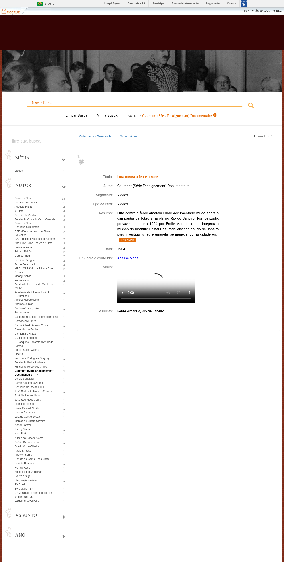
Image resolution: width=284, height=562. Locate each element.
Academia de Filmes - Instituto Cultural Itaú (32, 294)
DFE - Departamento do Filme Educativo (32, 233)
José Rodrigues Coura (28, 399)
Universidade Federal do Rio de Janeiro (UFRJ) (33, 494)
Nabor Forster (23, 425)
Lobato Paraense (25, 412)
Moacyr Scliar (23, 276)
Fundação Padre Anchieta (30, 362)
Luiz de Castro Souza (27, 416)
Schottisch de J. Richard (29, 471)
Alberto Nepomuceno (27, 299)
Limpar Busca (76, 115)
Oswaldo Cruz (23, 198)
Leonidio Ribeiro (24, 403)
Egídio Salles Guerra (27, 349)
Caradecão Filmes (25, 321)
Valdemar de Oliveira (27, 500)
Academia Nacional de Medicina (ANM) (34, 286)
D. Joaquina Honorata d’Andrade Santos (34, 344)
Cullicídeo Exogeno (26, 337)
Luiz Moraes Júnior (26, 202)
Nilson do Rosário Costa (29, 438)
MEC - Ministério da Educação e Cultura (34, 270)
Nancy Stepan (23, 429)
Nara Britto (21, 433)
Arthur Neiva (22, 312)
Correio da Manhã (25, 215)
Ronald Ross (22, 467)
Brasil (49, 4)
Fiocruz (13, 11)
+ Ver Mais (127, 240)
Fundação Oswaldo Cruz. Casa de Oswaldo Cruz (35, 221)
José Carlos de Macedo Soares (33, 391)
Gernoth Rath (23, 255)
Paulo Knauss (23, 450)
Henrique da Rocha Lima (29, 387)
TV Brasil (20, 484)
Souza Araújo (22, 476)
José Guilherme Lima (27, 395)
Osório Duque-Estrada (28, 442)
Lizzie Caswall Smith (27, 408)
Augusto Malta (23, 206)
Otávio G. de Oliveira (27, 446)
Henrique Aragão (25, 260)
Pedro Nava (22, 280)
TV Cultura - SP (24, 488)
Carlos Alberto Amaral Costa (31, 325)
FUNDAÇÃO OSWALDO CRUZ (263, 10)
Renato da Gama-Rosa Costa (32, 459)
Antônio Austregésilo (27, 308)
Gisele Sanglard (24, 378)
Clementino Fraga (25, 333)
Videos (19, 170)
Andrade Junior (24, 304)
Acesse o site (127, 258)
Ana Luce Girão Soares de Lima (34, 243)
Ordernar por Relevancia (97, 136)
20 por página (130, 136)
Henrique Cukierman (27, 227)
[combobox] (142, 106)
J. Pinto (19, 211)
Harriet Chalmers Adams (29, 382)
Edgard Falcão (23, 251)
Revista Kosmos (24, 463)
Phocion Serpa (23, 454)
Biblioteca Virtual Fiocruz (124, 34)
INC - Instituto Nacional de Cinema (35, 238)
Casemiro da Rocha (26, 329)
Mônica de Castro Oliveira (30, 420)
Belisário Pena (23, 247)
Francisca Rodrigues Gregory (32, 358)
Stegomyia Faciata (26, 480)
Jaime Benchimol (25, 264)
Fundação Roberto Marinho (31, 366)
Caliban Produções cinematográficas (36, 316)
